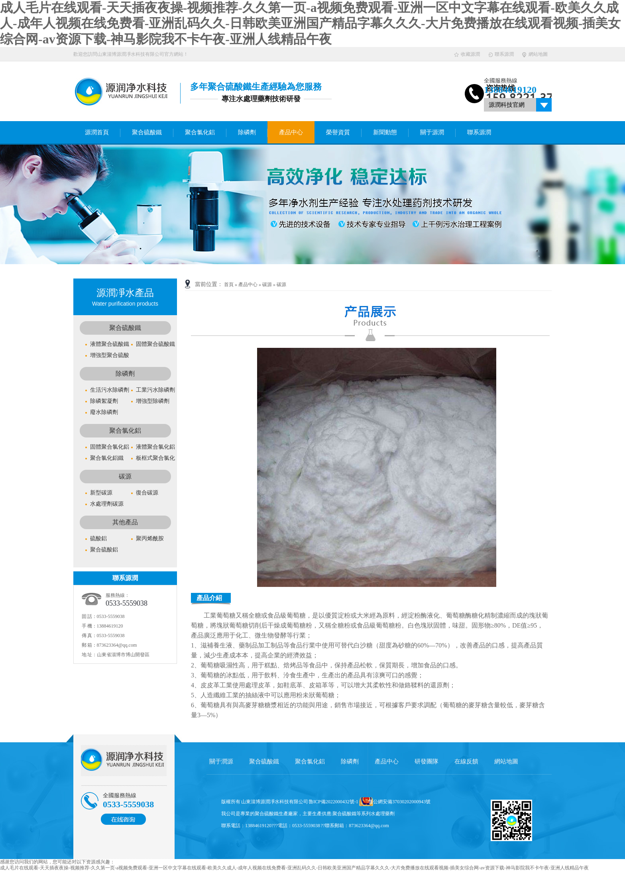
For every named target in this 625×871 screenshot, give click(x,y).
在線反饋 (466, 761)
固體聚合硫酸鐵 (155, 344)
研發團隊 (426, 761)
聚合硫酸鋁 (104, 550)
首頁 (229, 284)
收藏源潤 (467, 54)
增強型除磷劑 (152, 401)
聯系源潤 (501, 54)
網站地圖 (535, 54)
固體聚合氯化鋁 (109, 447)
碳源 (125, 476)
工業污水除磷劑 (155, 390)
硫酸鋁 (98, 538)
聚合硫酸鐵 (147, 132)
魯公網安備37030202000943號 (399, 801)
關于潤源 (221, 761)
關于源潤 (432, 132)
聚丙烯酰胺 (150, 538)
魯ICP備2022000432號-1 (333, 801)
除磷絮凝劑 (104, 401)
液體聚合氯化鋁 (155, 447)
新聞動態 (385, 132)
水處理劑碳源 (107, 504)
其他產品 (125, 522)
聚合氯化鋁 (200, 132)
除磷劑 (247, 132)
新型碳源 (101, 493)
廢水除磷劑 (104, 412)
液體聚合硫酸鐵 (109, 344)
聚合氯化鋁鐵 (107, 458)
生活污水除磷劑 (109, 390)
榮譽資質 (338, 132)
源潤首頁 (97, 132)
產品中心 (291, 132)
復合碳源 (147, 493)
